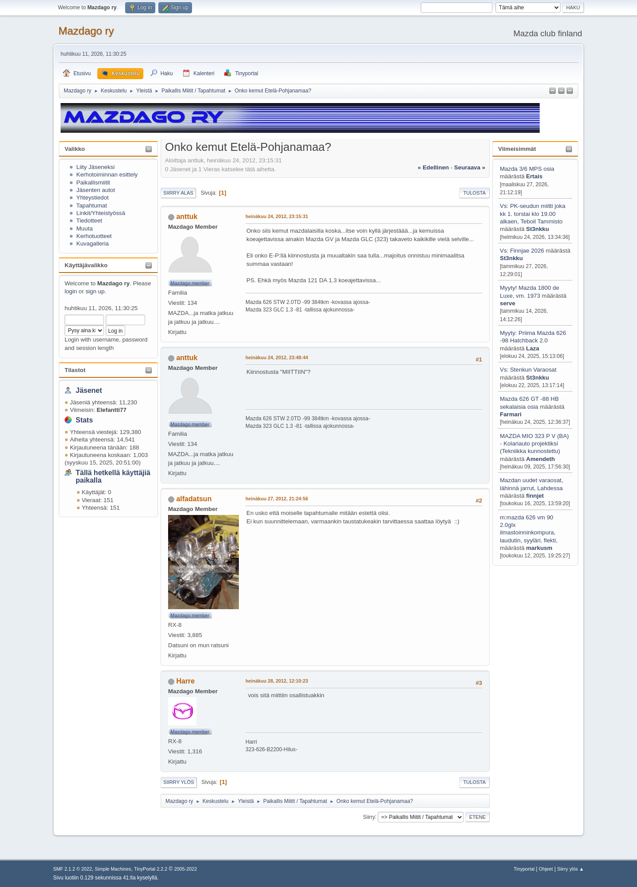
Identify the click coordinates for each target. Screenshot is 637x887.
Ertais (534, 176)
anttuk (186, 216)
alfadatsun (193, 499)
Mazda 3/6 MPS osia (527, 168)
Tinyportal (524, 869)
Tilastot (75, 370)
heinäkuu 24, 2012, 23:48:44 (277, 357)
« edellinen (433, 167)
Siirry (369, 817)
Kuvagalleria (93, 243)
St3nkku (537, 229)
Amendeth (540, 459)
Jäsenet (89, 390)
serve (507, 303)
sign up (94, 291)
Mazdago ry (86, 31)
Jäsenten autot (96, 190)
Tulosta (474, 193)
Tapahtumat (91, 205)
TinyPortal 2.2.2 (150, 869)
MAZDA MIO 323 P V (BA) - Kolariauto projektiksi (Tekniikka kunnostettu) (534, 444)
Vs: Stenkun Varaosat (528, 369)
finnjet (535, 495)
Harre (185, 681)
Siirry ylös (178, 782)
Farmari (511, 414)
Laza (532, 348)
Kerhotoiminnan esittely (107, 174)
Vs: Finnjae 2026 (522, 250)
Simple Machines (113, 869)
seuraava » (469, 167)
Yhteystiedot (92, 197)
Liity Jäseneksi (96, 167)
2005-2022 (185, 869)
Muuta (85, 228)
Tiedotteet (89, 220)
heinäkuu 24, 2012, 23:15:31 (277, 216)
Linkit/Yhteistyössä (101, 213)
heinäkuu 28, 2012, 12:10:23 (277, 680)
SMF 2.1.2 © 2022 (72, 869)
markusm (539, 548)
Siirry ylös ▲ (570, 869)
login (71, 291)
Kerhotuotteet (94, 236)
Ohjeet (546, 869)
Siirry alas (178, 193)
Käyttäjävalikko (86, 265)
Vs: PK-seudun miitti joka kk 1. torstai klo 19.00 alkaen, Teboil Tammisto (532, 214)
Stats (84, 420)
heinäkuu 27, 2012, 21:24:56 (277, 498)
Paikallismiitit (93, 182)
